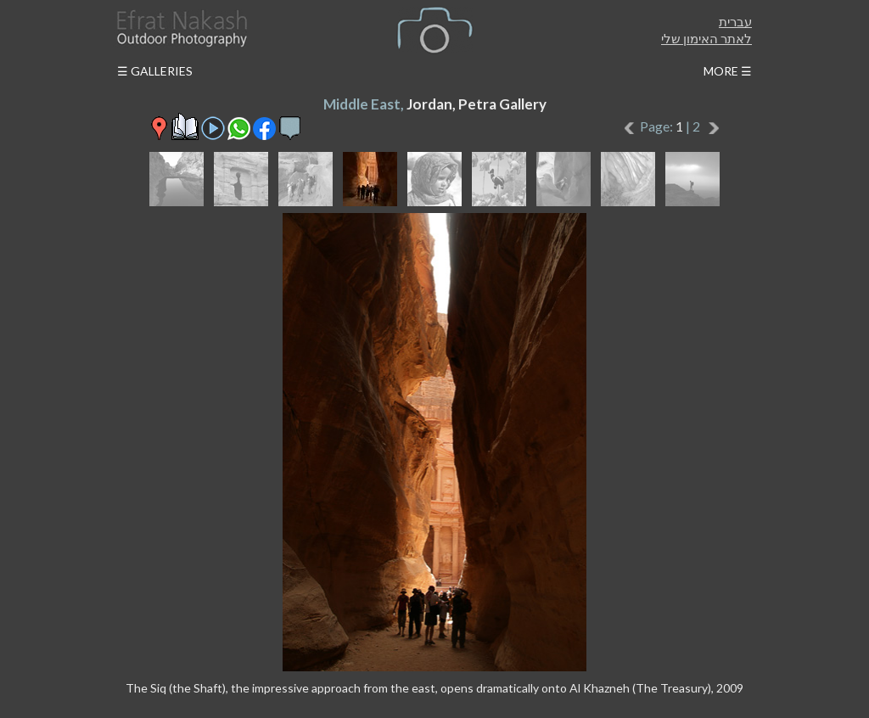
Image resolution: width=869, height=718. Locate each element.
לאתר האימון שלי (706, 38)
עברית (735, 21)
